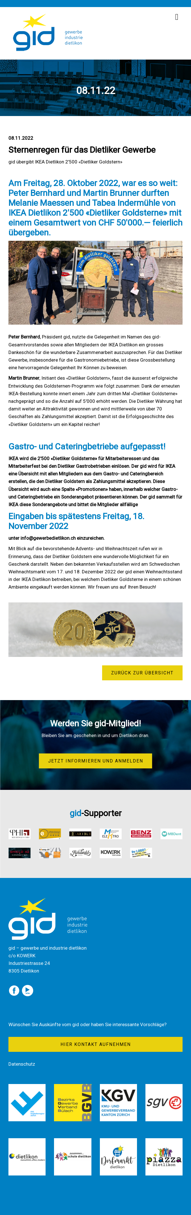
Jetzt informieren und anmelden (95, 761)
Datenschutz (21, 1064)
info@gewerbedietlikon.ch (48, 538)
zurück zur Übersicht (142, 673)
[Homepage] (48, 15)
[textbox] (95, 462)
